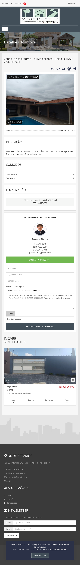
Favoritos (19, 3)
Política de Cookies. (58, 549)
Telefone (27, 291)
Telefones (7, 3)
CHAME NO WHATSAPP (40, 260)
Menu (71, 3)
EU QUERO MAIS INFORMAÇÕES (40, 326)
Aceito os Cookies (40, 555)
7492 (11, 313)
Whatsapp (14, 291)
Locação (10, 499)
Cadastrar (11, 535)
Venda (10, 495)
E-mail (38, 291)
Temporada (12, 502)
